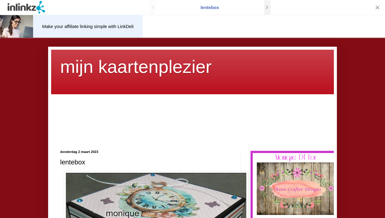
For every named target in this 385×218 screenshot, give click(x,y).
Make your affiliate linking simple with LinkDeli (88, 26)
